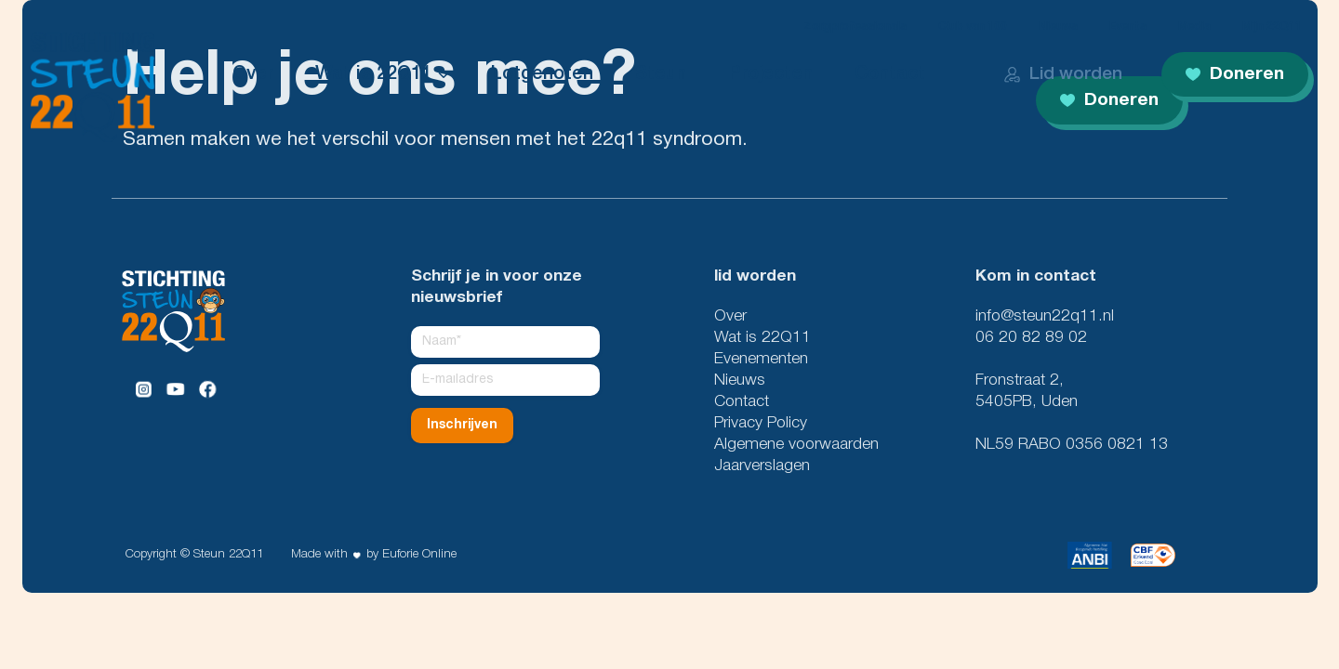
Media (1194, 26)
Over (252, 74)
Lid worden (1062, 74)
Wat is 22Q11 (373, 74)
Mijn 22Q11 (1272, 26)
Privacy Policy (760, 423)
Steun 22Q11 (228, 554)
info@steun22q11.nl (1044, 316)
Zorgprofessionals (855, 26)
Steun (660, 74)
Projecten (770, 74)
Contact (890, 74)
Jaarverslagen (762, 466)
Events (1128, 26)
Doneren (1235, 74)
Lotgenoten (542, 74)
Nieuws (1058, 26)
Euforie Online (419, 554)
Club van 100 (972, 26)
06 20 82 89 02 (1031, 338)
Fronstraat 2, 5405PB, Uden (1026, 391)
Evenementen (761, 359)
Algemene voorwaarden (796, 445)
